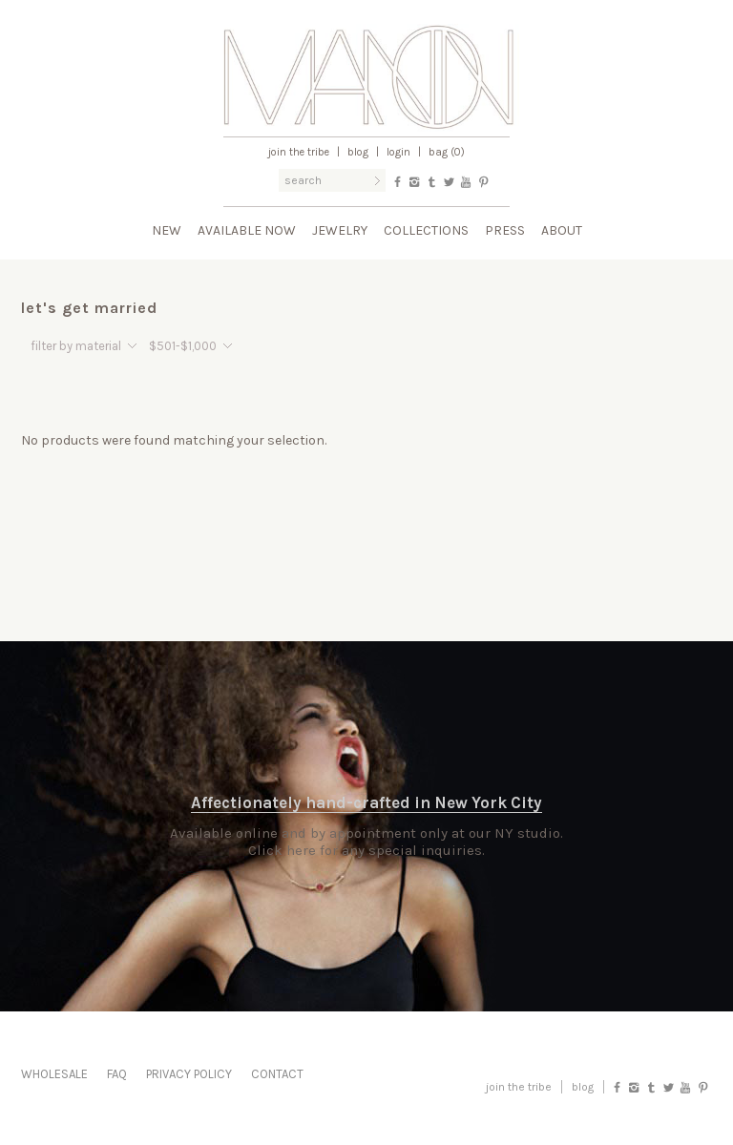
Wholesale (54, 1074)
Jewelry (339, 230)
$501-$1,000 (183, 346)
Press (505, 230)
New (166, 230)
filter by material (76, 346)
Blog (357, 152)
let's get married (89, 308)
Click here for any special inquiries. (366, 850)
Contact (277, 1074)
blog (583, 1086)
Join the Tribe (298, 152)
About (561, 230)
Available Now (247, 230)
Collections (426, 230)
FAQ (117, 1074)
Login (398, 152)
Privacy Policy (189, 1074)
